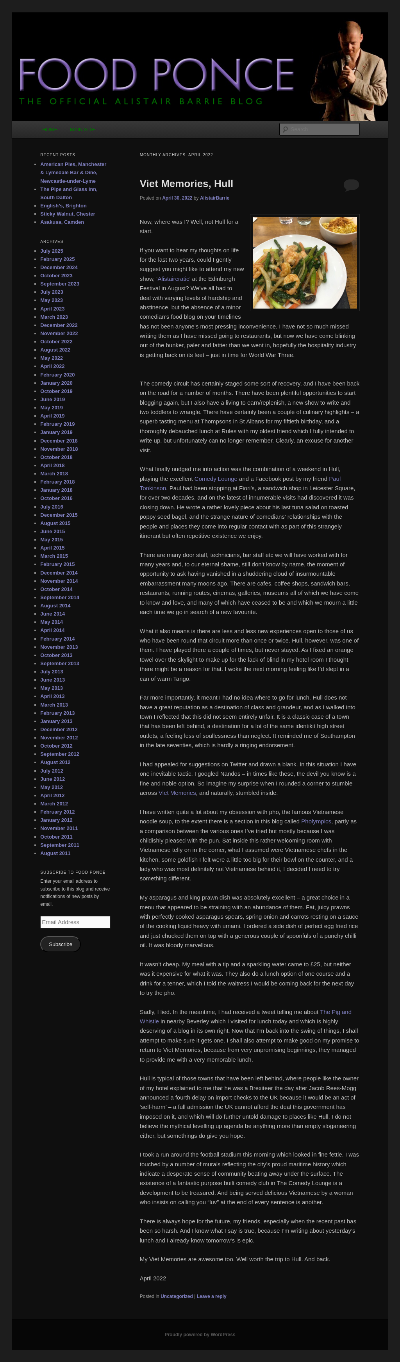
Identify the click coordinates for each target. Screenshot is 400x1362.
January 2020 (56, 383)
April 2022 (52, 366)
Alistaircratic (173, 278)
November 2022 (59, 333)
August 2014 (55, 606)
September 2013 (59, 663)
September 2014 (59, 597)
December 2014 (58, 573)
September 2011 (59, 845)
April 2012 (52, 795)
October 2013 (56, 655)
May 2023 (51, 300)
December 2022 (58, 325)
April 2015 (52, 548)
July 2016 (51, 507)
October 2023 (56, 275)
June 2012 (52, 779)
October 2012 (56, 746)
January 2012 (56, 820)
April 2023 (52, 309)
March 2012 (54, 804)
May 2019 (51, 408)
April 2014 (52, 630)
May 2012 (51, 787)
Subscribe (60, 944)
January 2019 (56, 432)
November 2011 (59, 828)
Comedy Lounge (216, 478)
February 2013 (57, 713)
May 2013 (51, 688)
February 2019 (57, 424)
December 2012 (58, 729)
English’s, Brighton (63, 206)
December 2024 (58, 267)
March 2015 (54, 556)
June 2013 (52, 680)
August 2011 (55, 853)
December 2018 (58, 441)
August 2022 (55, 350)
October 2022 (56, 342)
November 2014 (59, 581)
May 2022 (51, 358)
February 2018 (57, 482)
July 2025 (51, 251)
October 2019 (56, 391)
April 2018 (52, 465)
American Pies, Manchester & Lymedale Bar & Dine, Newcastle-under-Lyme (73, 172)
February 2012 (57, 812)
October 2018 (56, 457)
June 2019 (52, 399)
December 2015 (58, 515)
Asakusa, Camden (62, 222)
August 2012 (55, 762)
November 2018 (59, 449)
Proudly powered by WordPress (199, 1334)
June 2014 (52, 614)
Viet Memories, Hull (186, 183)
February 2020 (57, 375)
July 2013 (51, 672)
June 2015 (52, 531)
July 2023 (51, 292)
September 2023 (59, 284)
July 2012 (51, 771)
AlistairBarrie (214, 198)
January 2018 (56, 490)
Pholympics (316, 821)
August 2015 (55, 523)
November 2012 (59, 738)
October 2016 (56, 498)
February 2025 (57, 259)
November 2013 (59, 647)
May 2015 (51, 540)
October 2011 (56, 837)
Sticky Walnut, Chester (67, 214)
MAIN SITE (82, 129)
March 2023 (54, 317)
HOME (49, 129)
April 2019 (52, 416)
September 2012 (59, 754)
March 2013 (54, 705)
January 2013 (56, 721)
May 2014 (51, 622)
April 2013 (52, 696)
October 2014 (56, 589)
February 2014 (57, 639)
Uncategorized (177, 1296)
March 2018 (54, 474)
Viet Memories (177, 792)
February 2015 (57, 564)
